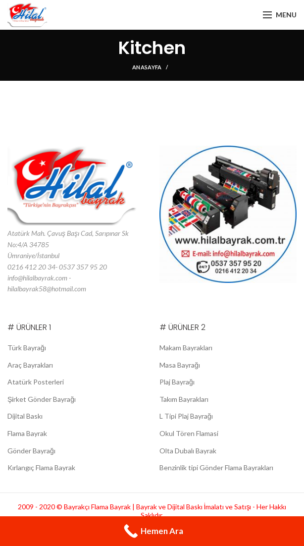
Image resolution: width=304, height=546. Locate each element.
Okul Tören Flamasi (188, 433)
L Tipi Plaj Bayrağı (185, 416)
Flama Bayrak (27, 433)
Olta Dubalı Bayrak (187, 450)
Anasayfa (146, 67)
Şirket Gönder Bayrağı (40, 399)
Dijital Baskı (25, 416)
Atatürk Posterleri (34, 382)
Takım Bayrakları (184, 399)
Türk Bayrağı (26, 347)
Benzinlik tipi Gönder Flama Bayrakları (217, 467)
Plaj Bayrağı (177, 382)
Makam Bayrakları (186, 347)
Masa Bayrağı (179, 365)
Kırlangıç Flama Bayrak (41, 467)
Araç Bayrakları (30, 365)
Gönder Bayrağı (30, 450)
